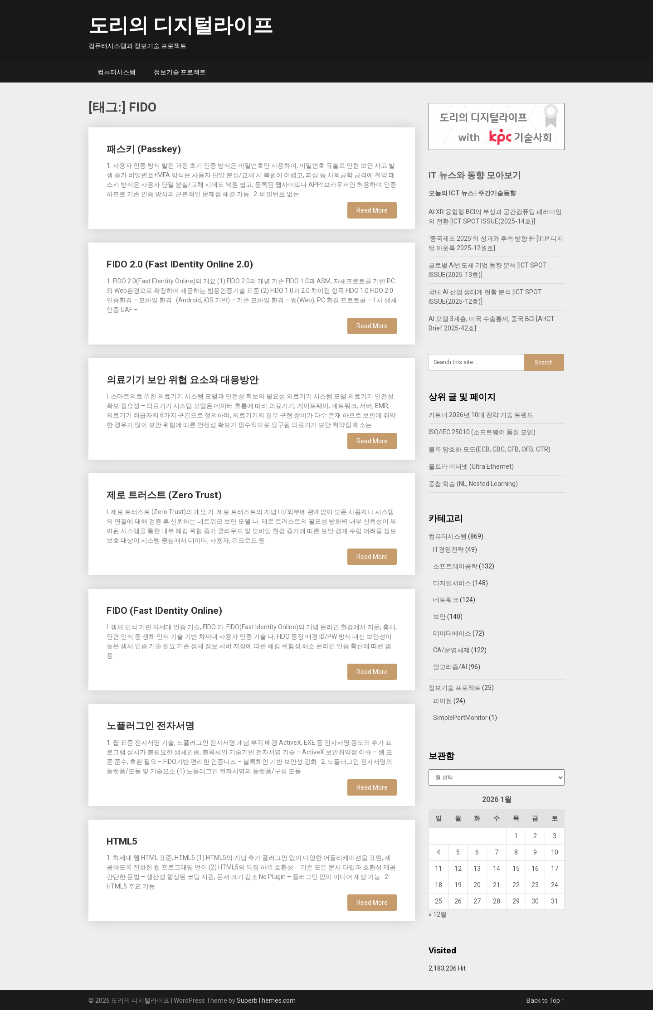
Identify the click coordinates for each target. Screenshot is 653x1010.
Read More (372, 210)
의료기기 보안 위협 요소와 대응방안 (182, 379)
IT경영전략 (448, 549)
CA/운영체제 (451, 650)
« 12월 (438, 914)
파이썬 (442, 700)
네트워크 (445, 599)
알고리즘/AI (450, 666)
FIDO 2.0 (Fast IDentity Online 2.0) (180, 264)
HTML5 (122, 841)
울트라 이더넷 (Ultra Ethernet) (471, 466)
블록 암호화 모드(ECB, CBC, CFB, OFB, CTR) (490, 449)
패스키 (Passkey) (144, 149)
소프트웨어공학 (455, 566)
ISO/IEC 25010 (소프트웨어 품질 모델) (482, 432)
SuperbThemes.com (266, 1000)
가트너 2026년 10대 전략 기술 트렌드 (481, 414)
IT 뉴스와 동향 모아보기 (475, 175)
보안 (439, 616)
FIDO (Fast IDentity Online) (164, 610)
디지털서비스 (452, 583)
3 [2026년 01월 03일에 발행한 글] (554, 836)
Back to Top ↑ (545, 1000)
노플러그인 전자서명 (151, 725)
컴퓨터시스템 (116, 72)
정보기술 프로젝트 (180, 72)
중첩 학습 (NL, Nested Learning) (473, 483)
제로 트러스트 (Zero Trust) (164, 495)
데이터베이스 (452, 633)
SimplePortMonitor (460, 717)
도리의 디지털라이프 (180, 25)
